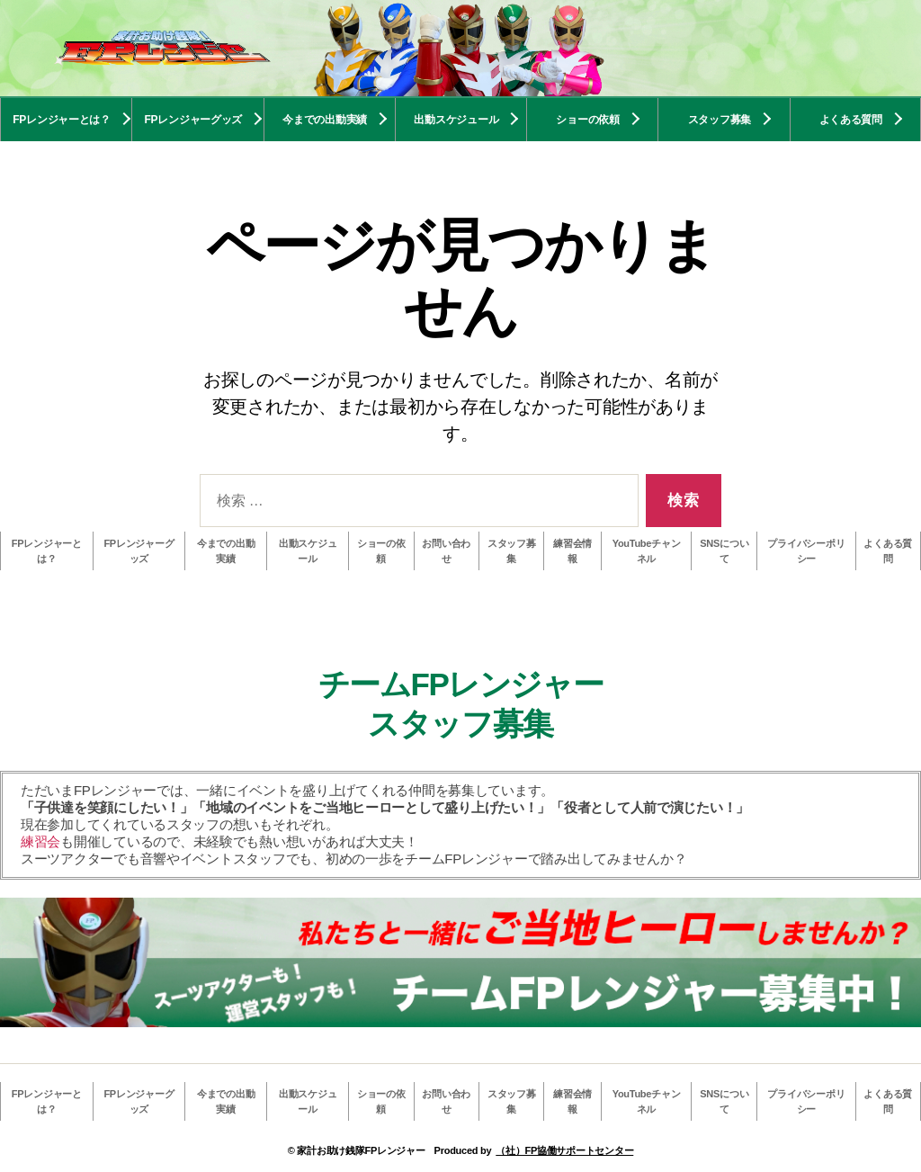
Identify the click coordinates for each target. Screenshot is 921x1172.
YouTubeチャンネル (647, 551)
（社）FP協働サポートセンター (564, 1150)
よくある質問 (850, 119)
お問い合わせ (446, 551)
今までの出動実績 (324, 119)
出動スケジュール (456, 119)
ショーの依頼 (587, 119)
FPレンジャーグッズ (194, 119)
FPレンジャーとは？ (62, 119)
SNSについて (724, 551)
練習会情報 (572, 551)
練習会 (40, 841)
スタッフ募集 (719, 119)
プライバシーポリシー (806, 551)
